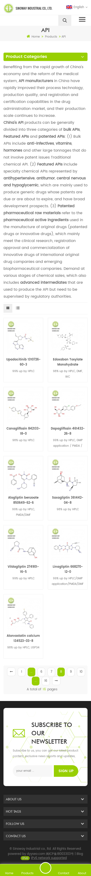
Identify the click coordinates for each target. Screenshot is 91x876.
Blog (80, 858)
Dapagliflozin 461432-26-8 (68, 431)
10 (81, 671)
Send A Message (45, 868)
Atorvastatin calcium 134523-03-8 (23, 638)
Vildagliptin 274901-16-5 (23, 569)
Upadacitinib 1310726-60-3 (23, 362)
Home (33, 36)
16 (45, 681)
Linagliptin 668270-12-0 (68, 569)
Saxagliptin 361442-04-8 (67, 500)
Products (51, 37)
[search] (64, 20)
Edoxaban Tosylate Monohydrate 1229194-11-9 (68, 362)
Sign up (66, 771)
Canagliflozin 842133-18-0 (23, 431)
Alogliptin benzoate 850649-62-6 (23, 500)
